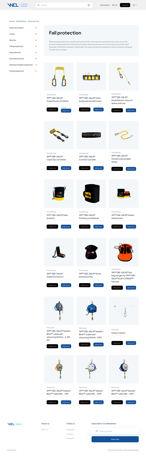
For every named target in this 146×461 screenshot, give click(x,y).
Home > (12, 21)
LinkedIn (70, 434)
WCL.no (45, 430)
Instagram (70, 438)
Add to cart (66, 111)
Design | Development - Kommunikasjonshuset (123, 450)
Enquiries (125, 5)
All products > (21, 21)
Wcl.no (114, 5)
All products (105, 5)
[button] (136, 5)
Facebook (71, 430)
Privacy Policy (11, 450)
